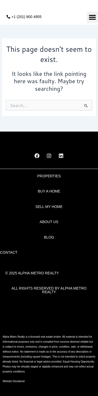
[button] (92, 17)
